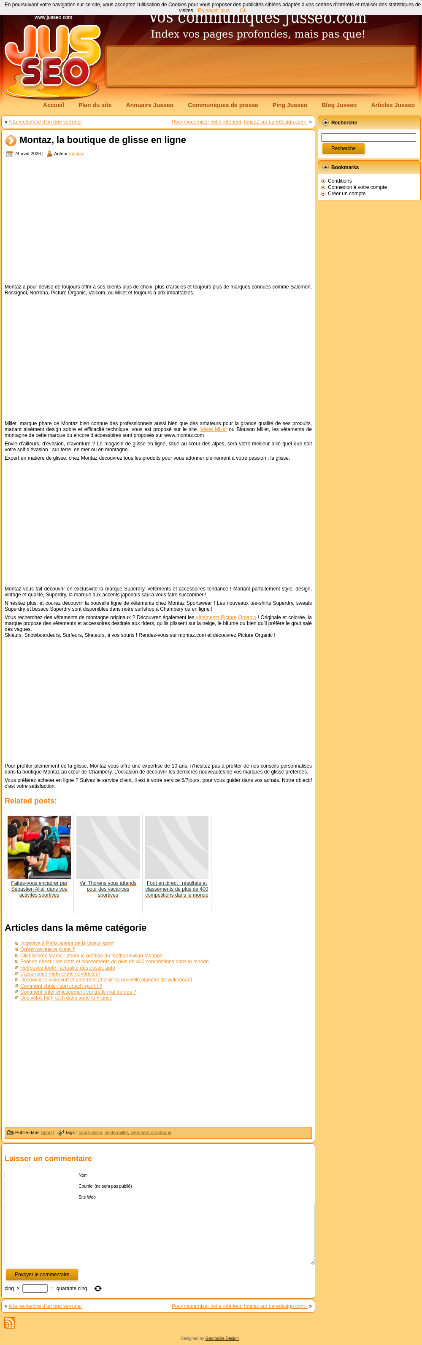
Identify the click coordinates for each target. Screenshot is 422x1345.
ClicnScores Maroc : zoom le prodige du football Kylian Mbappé (91, 956)
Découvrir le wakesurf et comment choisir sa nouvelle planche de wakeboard (106, 980)
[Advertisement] (158, 221)
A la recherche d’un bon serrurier (45, 122)
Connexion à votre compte (357, 187)
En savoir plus (214, 10)
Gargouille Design (222, 1338)
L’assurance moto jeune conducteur (60, 974)
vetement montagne (150, 1132)
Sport (46, 1132)
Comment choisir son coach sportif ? (61, 986)
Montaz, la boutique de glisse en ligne (102, 140)
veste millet (116, 1132)
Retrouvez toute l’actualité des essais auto (67, 968)
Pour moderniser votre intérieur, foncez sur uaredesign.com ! (240, 122)
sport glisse (90, 1132)
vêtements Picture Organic (226, 617)
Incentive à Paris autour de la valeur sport (67, 943)
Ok (243, 10)
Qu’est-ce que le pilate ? (47, 949)
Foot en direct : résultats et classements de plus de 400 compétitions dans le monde (114, 962)
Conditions (340, 181)
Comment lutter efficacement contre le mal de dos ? (78, 992)
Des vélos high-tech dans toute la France (66, 998)
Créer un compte (346, 194)
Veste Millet (213, 429)
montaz (76, 153)
